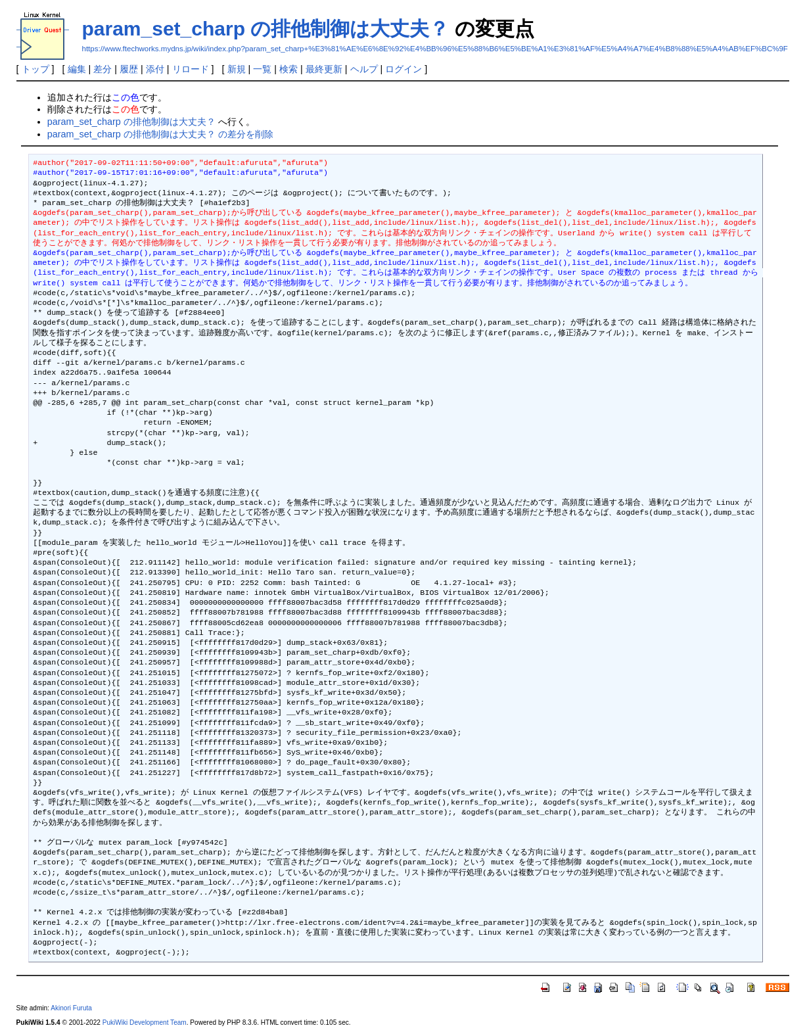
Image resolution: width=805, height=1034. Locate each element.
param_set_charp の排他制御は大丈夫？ (265, 28)
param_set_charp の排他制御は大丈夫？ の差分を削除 (160, 134)
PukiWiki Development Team (145, 1022)
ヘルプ (364, 69)
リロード (190, 69)
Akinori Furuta (71, 1008)
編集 (77, 69)
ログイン (403, 69)
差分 (102, 69)
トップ (35, 69)
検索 (288, 69)
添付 (155, 69)
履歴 (129, 69)
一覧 (262, 69)
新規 (236, 69)
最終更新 (324, 69)
